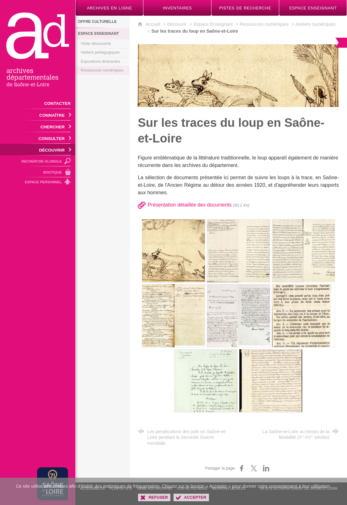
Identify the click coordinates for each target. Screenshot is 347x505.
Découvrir (177, 24)
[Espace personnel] (37, 183)
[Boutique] (37, 171)
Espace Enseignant (213, 24)
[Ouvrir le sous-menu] (37, 115)
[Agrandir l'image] (238, 75)
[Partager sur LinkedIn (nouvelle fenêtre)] (266, 468)
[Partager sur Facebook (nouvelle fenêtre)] (241, 468)
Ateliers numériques (315, 24)
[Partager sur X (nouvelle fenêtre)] (253, 468)
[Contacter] (37, 103)
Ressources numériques (264, 24)
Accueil (153, 24)
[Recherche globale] (37, 160)
